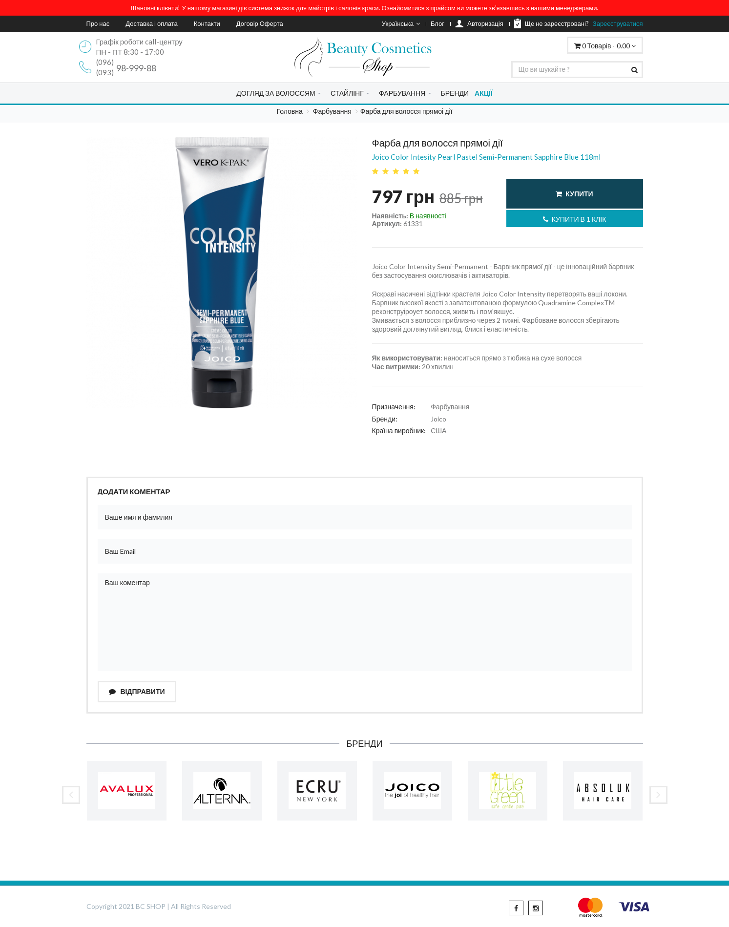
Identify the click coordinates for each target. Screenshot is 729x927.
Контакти (207, 23)
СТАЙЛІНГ (347, 93)
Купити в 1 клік (574, 219)
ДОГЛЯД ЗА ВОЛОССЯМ (275, 93)
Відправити (137, 691)
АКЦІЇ (484, 93)
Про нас (98, 23)
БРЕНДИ (455, 93)
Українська (401, 23)
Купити (574, 194)
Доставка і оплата (151, 23)
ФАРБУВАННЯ (402, 93)
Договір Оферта (259, 23)
